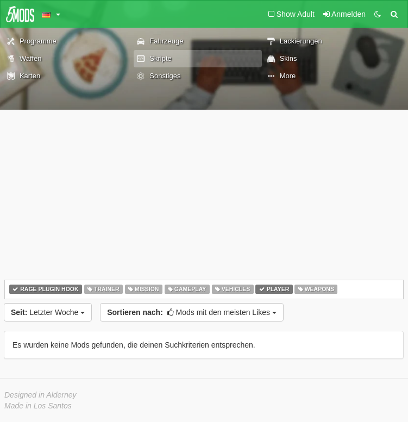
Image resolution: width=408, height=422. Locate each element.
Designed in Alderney (40, 394)
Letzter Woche (48, 312)
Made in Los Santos (38, 405)
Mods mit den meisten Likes (192, 312)
